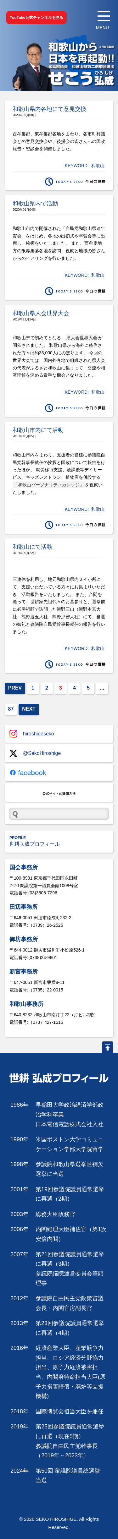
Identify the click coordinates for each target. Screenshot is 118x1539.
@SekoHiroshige (35, 753)
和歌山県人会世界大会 (41, 313)
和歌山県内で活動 (35, 203)
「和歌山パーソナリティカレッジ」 (49, 484)
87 (11, 709)
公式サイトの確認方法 (59, 793)
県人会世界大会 (81, 337)
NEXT (29, 709)
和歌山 (97, 165)
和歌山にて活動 (32, 547)
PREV (15, 687)
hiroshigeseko (31, 734)
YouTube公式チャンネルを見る (36, 17)
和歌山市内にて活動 (38, 430)
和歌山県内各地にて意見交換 (49, 109)
